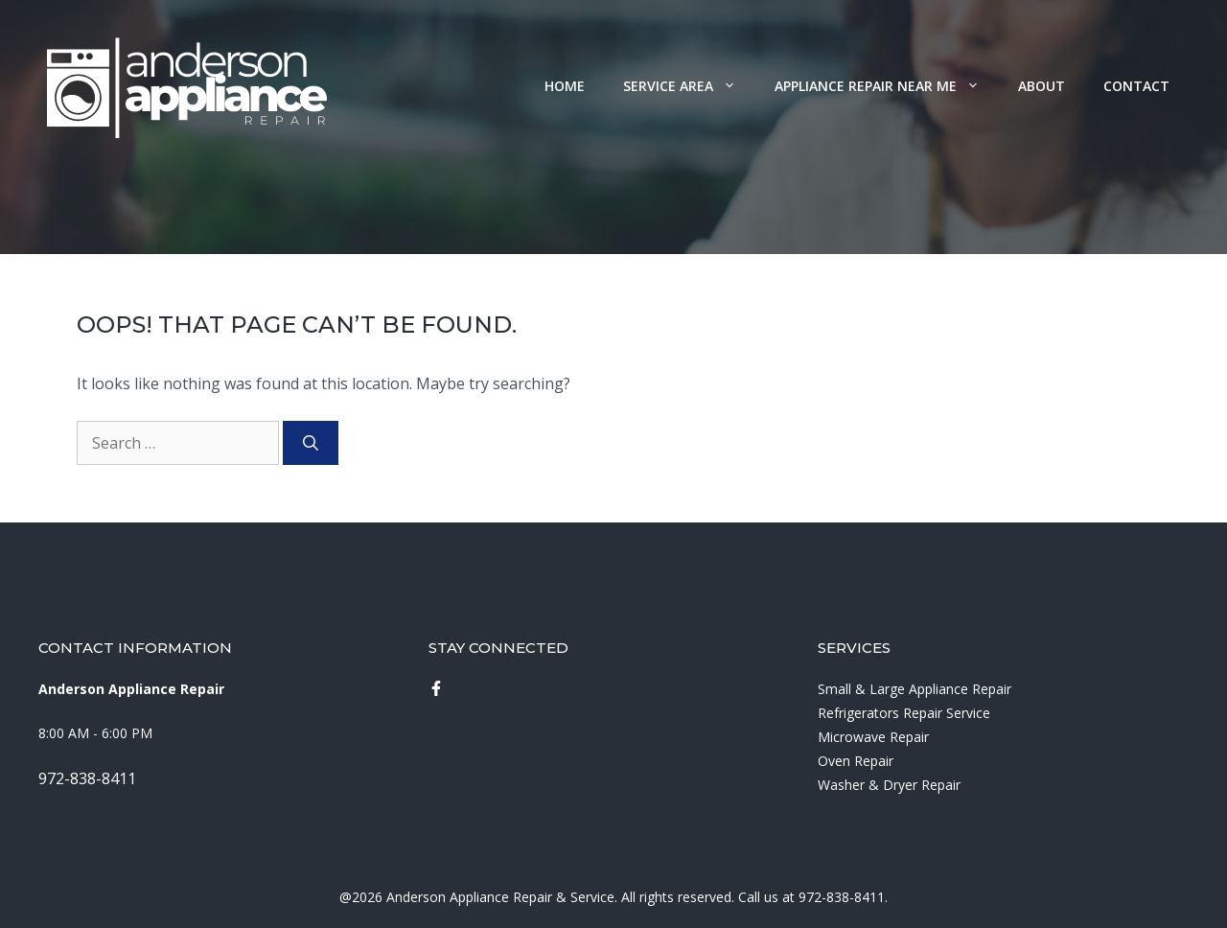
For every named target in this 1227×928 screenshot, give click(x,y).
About (1041, 86)
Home (564, 86)
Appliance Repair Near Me (887, 85)
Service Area (689, 85)
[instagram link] (436, 688)
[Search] (310, 443)
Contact (1136, 86)
